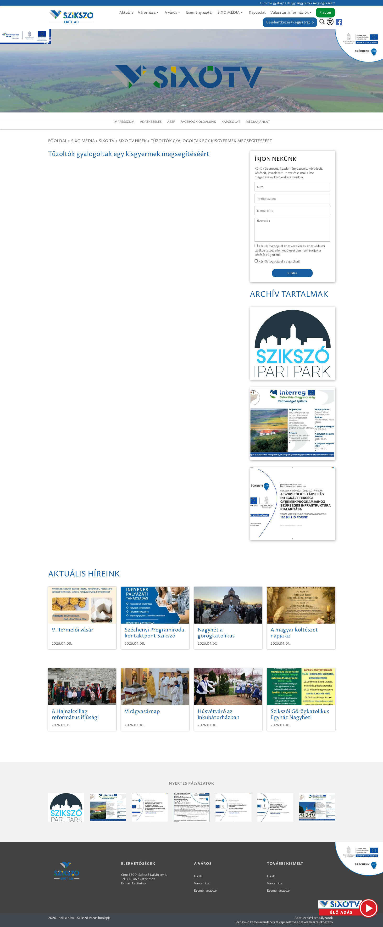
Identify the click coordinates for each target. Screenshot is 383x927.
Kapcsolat (257, 12)
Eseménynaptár (199, 12)
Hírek (198, 876)
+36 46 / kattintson (141, 879)
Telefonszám (264, 196)
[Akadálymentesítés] (330, 21)
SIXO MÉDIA (230, 12)
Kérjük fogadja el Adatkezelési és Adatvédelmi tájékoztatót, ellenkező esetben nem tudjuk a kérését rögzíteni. (290, 250)
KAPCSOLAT (231, 122)
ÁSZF (171, 122)
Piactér (325, 12)
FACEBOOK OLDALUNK (198, 122)
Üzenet (260, 220)
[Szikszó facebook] (334, 22)
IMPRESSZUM (123, 122)
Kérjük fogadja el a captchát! (277, 261)
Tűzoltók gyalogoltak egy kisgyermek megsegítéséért (211, 141)
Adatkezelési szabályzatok (313, 918)
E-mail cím (262, 208)
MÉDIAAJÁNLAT (258, 122)
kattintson (140, 883)
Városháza (149, 12)
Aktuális (126, 12)
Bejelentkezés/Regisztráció (290, 22)
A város (173, 12)
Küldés (292, 273)
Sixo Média (83, 141)
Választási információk (291, 12)
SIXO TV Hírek (132, 141)
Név (258, 184)
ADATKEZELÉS (151, 122)
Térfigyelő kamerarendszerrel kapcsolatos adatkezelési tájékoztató (284, 922)
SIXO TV (106, 141)
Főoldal (57, 141)
